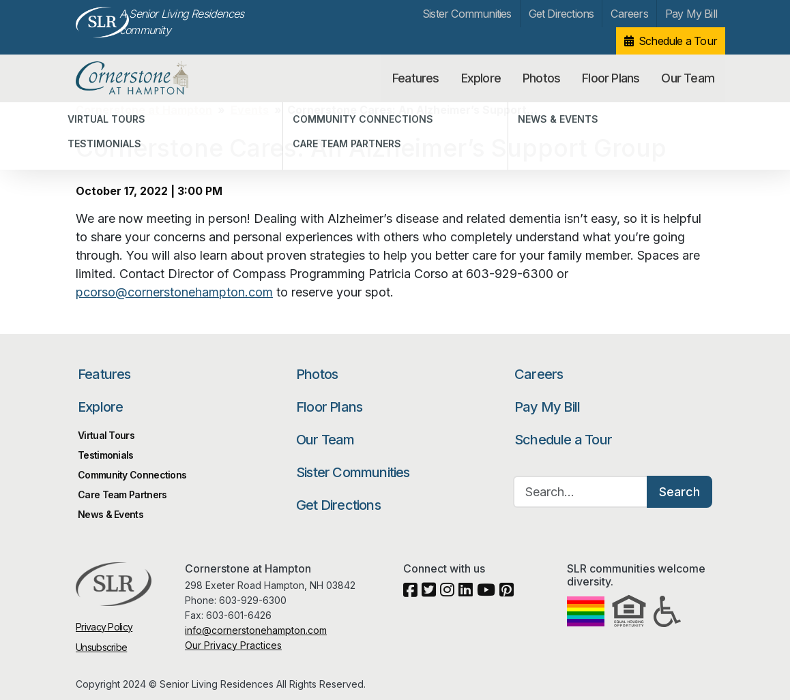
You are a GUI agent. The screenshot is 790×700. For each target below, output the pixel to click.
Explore (481, 78)
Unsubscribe (101, 647)
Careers (629, 13)
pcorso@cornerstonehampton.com (174, 292)
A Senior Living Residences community (181, 22)
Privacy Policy (104, 627)
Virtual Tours (106, 435)
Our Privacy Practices (233, 645)
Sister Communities (467, 13)
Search (679, 492)
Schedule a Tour (678, 41)
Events (250, 110)
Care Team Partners (122, 494)
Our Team (687, 78)
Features (415, 78)
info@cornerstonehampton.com (256, 630)
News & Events (110, 514)
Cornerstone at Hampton (147, 78)
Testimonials (106, 455)
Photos (541, 78)
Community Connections (132, 475)
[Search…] (580, 492)
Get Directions (561, 13)
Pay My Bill (691, 13)
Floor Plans (610, 78)
